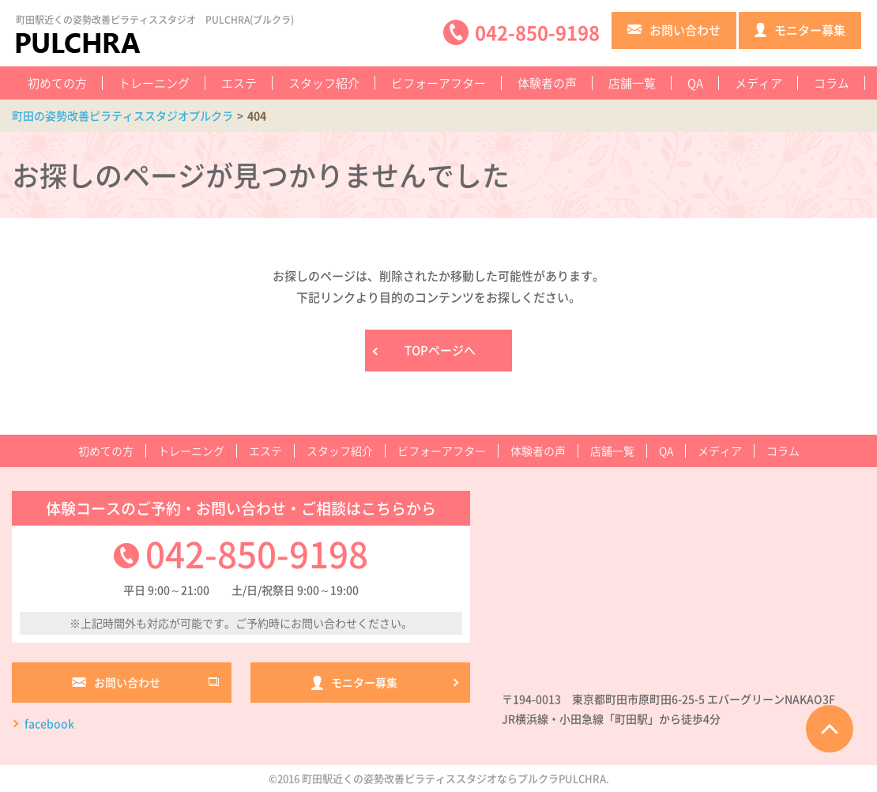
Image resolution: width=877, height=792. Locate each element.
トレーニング (154, 83)
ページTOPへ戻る (829, 728)
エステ (239, 83)
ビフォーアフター (438, 83)
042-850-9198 (256, 553)
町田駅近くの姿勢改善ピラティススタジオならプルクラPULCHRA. (455, 778)
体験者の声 (547, 83)
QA (695, 83)
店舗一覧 (632, 83)
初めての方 (57, 83)
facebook (49, 723)
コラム (831, 83)
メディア (758, 83)
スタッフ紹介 (323, 83)
